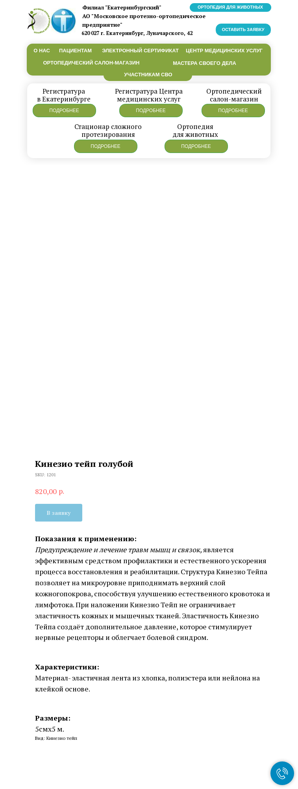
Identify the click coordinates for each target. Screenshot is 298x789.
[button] (64, 110)
